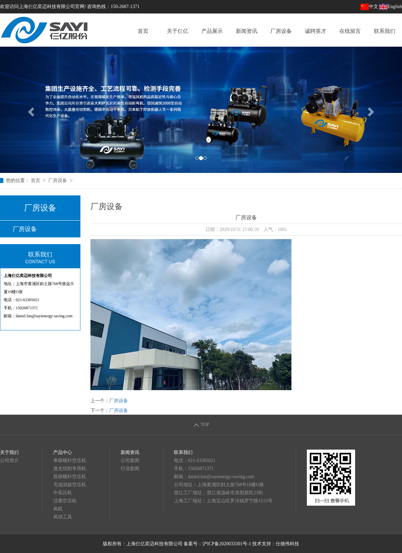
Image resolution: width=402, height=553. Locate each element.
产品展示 (212, 31)
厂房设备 (281, 31)
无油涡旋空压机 (69, 484)
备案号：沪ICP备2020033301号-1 (217, 543)
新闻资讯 (246, 31)
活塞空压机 (65, 500)
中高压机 (62, 492)
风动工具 (62, 516)
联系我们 (384, 31)
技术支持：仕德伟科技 (275, 543)
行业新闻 (130, 468)
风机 (58, 508)
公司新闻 (130, 460)
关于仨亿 (177, 31)
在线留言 (350, 31)
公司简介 (9, 460)
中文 (369, 6)
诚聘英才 (315, 31)
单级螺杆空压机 (69, 460)
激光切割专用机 (69, 468)
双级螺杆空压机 (69, 476)
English (390, 6)
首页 (143, 31)
